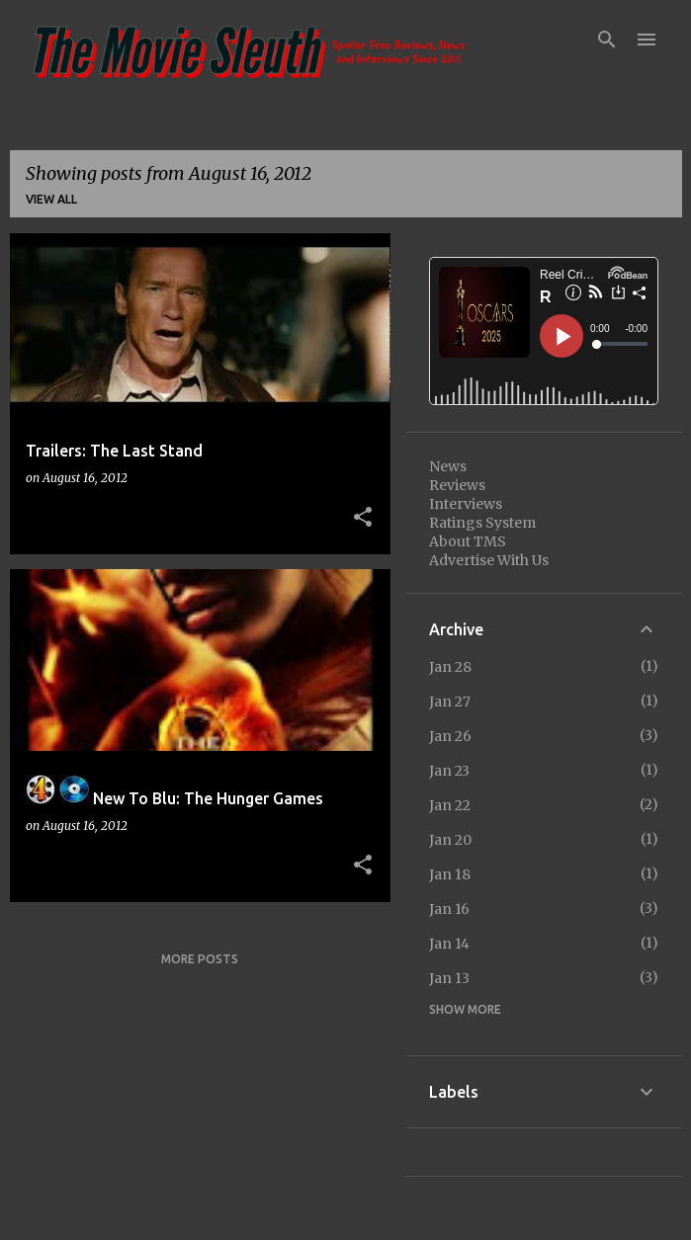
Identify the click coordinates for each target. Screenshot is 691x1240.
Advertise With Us (489, 560)
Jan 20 (450, 840)
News (448, 466)
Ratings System (482, 523)
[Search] (607, 39)
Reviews (457, 485)
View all (51, 199)
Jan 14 (449, 943)
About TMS (467, 541)
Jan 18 (450, 874)
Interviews (465, 504)
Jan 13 (449, 978)
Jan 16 (449, 909)
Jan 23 (449, 771)
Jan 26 (450, 736)
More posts (199, 958)
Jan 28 (450, 667)
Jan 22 (450, 805)
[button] (363, 518)
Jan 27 (450, 701)
